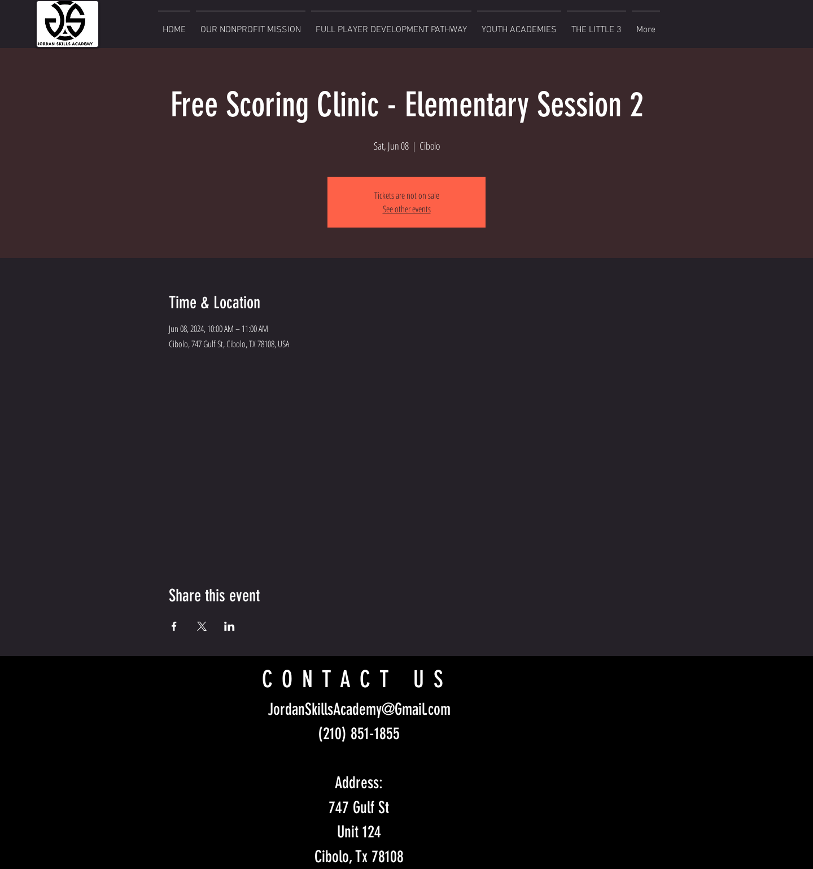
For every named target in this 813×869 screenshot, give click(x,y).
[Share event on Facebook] (174, 626)
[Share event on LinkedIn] (229, 626)
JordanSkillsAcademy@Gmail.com (359, 709)
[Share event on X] (201, 626)
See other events (407, 209)
